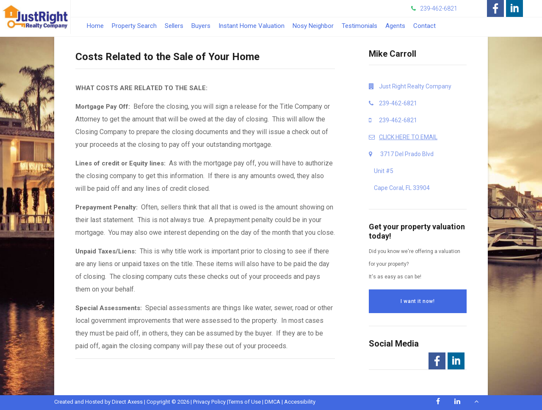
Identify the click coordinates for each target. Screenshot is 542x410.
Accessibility (299, 402)
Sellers (174, 26)
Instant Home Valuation (251, 26)
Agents (395, 26)
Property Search (134, 26)
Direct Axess (127, 402)
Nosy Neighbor (313, 26)
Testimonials (359, 26)
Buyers (200, 26)
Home (95, 26)
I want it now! (417, 301)
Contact (424, 26)
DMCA (272, 402)
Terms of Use (244, 402)
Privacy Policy (209, 402)
